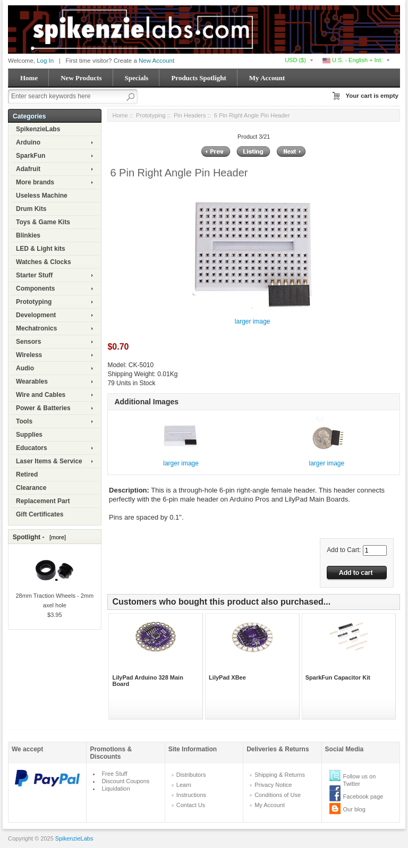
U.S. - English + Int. (352, 60)
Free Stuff (114, 773)
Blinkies (28, 235)
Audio (25, 368)
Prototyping (34, 302)
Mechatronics (36, 328)
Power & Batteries (43, 408)
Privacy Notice (273, 785)
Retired (27, 474)
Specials (137, 78)
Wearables (32, 381)
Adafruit (28, 169)
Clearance (31, 487)
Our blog (354, 809)
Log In (45, 60)
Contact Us (190, 805)
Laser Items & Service (49, 461)
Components (35, 288)
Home (29, 78)
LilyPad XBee (227, 677)
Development (36, 315)
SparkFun (30, 155)
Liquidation (115, 788)
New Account (156, 60)
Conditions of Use (277, 795)
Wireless (29, 355)
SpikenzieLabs (38, 129)
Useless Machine (41, 195)
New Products (81, 78)
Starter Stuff (34, 275)
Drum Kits (31, 209)
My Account (267, 78)
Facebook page (363, 796)
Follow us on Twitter (359, 780)
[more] (56, 537)
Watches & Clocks (43, 262)
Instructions (191, 795)
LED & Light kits (40, 248)
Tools (24, 421)
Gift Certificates (39, 514)
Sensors (28, 341)
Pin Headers (190, 115)
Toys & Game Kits (43, 222)
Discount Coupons (125, 781)
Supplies (29, 434)
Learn (183, 785)
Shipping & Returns (279, 774)
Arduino (28, 142)
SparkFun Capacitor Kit (337, 677)
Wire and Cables (40, 394)
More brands (35, 182)
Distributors (191, 774)
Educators (31, 448)
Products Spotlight (198, 78)
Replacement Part (43, 501)
